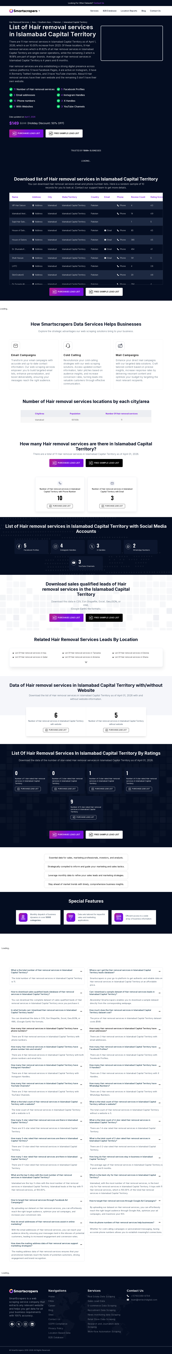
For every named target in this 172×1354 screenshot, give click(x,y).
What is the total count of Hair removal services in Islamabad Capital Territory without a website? (122, 1102)
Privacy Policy (55, 1328)
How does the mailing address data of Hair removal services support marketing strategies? (44, 1244)
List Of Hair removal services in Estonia (132, 653)
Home (51, 1296)
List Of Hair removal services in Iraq (30, 653)
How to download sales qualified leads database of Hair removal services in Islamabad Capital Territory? (42, 992)
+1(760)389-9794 (138, 1295)
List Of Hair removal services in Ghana (131, 657)
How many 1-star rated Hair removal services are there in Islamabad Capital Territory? (44, 1157)
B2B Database (110, 11)
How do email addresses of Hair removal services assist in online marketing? (43, 1222)
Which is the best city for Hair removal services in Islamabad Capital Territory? (122, 1176)
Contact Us (99, 3)
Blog (144, 11)
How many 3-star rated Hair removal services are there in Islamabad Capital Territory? (44, 1139)
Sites (51, 1314)
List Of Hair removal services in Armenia (82, 657)
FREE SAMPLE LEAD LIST (64, 133)
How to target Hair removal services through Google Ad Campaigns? (122, 1201)
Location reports (129, 11)
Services (94, 11)
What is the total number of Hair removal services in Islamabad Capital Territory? (41, 971)
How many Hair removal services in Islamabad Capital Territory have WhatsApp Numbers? (122, 1084)
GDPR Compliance (57, 1323)
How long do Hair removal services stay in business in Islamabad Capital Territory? (121, 1157)
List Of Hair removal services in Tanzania (83, 653)
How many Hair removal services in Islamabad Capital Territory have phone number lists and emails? (44, 1047)
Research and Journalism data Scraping (103, 1325)
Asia (34, 22)
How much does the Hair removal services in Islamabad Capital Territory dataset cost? (120, 1011)
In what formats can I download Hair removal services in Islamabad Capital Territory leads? (44, 1011)
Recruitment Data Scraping (102, 1310)
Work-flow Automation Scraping (104, 1331)
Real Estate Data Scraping (101, 1296)
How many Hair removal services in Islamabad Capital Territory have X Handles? (122, 1066)
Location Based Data (59, 1333)
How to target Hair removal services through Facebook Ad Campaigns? (39, 1201)
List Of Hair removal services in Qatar (31, 657)
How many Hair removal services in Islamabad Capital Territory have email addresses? (122, 1029)
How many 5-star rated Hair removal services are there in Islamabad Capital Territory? (44, 1121)
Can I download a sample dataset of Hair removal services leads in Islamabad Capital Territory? (122, 992)
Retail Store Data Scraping (101, 1319)
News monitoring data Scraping (104, 1314)
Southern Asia (44, 22)
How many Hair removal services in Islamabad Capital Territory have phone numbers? (44, 1029)
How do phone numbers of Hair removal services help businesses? (121, 1222)
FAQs (51, 1301)
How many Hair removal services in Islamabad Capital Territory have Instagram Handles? (44, 1066)
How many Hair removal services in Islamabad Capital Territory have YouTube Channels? (44, 1084)
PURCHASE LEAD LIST (26, 133)
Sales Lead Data (96, 1301)
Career (51, 1305)
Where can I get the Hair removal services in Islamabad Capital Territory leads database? (120, 971)
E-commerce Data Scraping (102, 1305)
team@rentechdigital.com (142, 1299)
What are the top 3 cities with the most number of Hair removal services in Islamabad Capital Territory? (41, 1176)
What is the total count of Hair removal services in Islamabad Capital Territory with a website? (44, 1102)
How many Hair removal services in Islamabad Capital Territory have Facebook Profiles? (122, 1047)
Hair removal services (19, 22)
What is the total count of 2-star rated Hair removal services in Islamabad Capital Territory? (119, 1139)
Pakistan (57, 22)
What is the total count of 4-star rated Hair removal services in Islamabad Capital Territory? (119, 1121)
